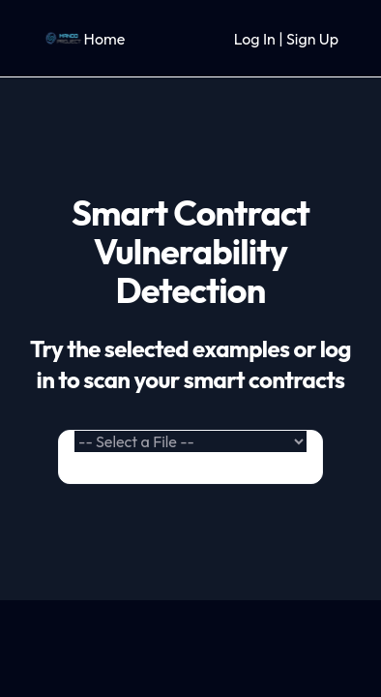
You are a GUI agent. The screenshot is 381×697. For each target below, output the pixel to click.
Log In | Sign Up (286, 38)
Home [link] (105, 38)
